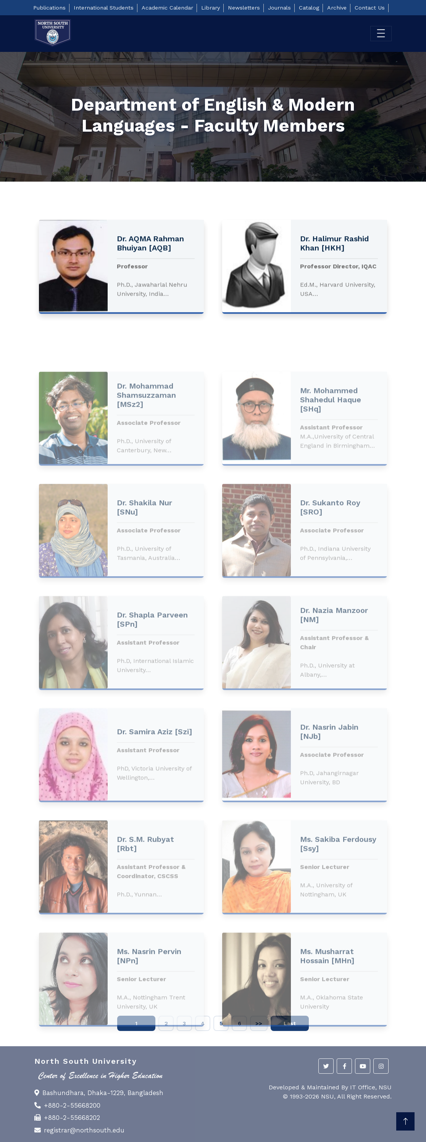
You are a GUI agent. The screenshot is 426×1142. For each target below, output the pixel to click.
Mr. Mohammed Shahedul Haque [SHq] (330, 451)
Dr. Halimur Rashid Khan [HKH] (334, 251)
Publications (49, 8)
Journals (279, 8)
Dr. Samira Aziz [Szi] (154, 783)
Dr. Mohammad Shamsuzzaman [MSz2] (146, 447)
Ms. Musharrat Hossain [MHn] (327, 1008)
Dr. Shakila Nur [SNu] (144, 559)
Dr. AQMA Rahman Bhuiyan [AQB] (150, 251)
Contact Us (370, 8)
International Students (104, 8)
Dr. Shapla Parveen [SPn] (152, 671)
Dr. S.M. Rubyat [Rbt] (145, 896)
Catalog (309, 8)
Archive (337, 8)
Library (210, 8)
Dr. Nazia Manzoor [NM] (334, 667)
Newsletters (244, 8)
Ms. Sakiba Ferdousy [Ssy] (338, 896)
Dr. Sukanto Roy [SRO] (330, 559)
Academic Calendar (167, 8)
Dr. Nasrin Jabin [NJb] (329, 784)
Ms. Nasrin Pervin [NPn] (149, 1008)
